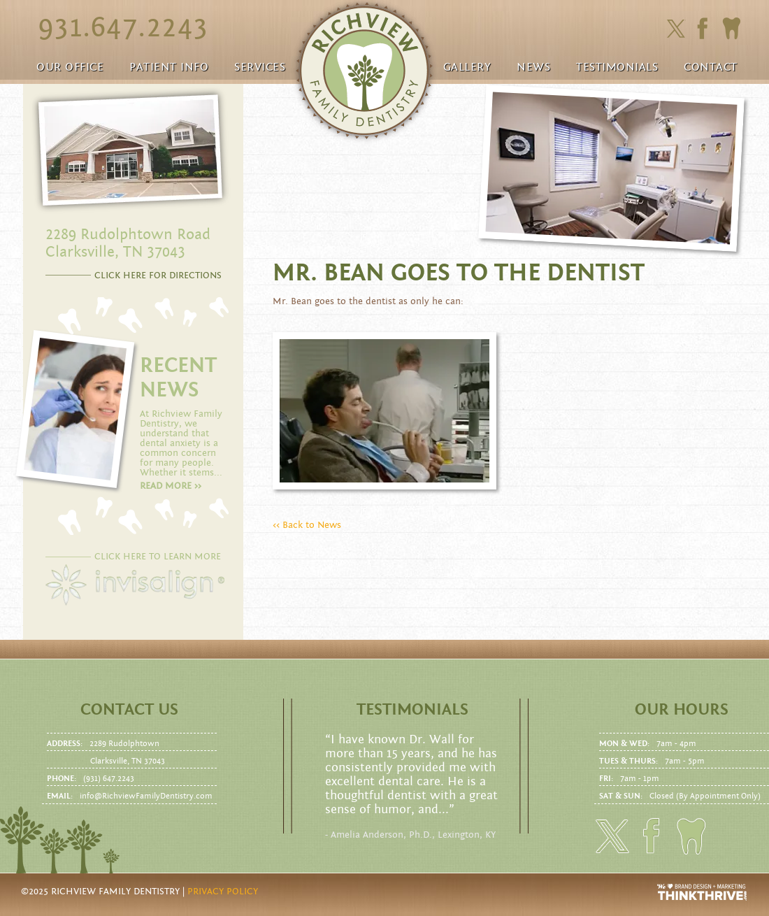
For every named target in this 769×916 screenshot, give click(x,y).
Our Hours (681, 710)
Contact (711, 67)
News (533, 67)
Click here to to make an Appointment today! (731, 28)
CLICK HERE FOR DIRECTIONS (158, 275)
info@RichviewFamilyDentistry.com (146, 796)
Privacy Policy (222, 891)
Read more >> (170, 486)
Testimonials (617, 67)
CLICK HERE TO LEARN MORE (157, 556)
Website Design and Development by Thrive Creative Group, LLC (702, 892)
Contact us (129, 710)
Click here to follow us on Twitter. (676, 29)
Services (259, 67)
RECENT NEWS (178, 377)
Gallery (467, 67)
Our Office (69, 67)
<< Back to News (307, 525)
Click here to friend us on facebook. (705, 28)
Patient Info (168, 67)
